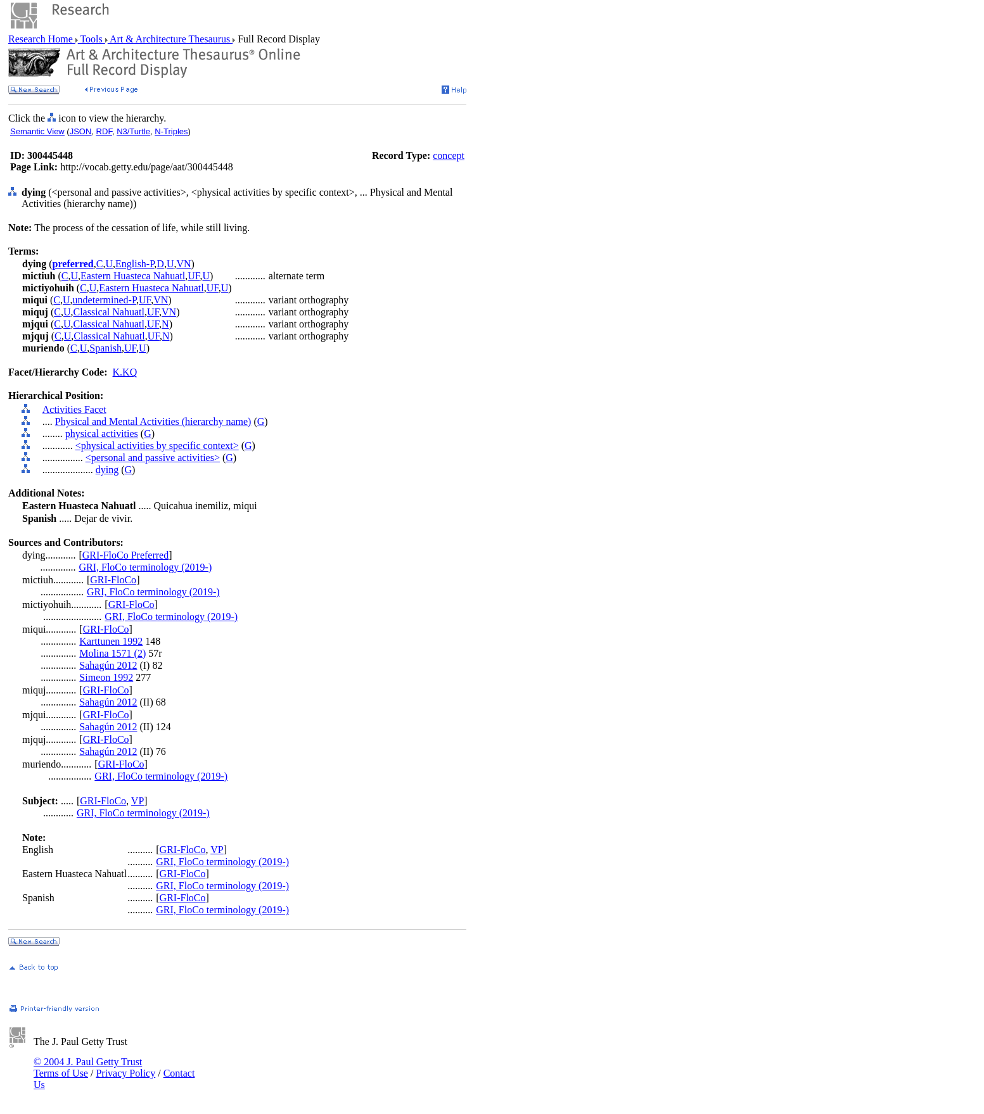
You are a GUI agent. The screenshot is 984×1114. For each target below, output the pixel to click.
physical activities (101, 433)
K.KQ (125, 372)
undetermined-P (104, 299)
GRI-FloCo (113, 579)
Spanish (105, 348)
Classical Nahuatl (108, 312)
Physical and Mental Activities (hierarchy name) (153, 421)
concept (448, 155)
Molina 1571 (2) (112, 653)
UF (194, 275)
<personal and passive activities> (153, 457)
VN (183, 263)
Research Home (41, 39)
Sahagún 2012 (108, 665)
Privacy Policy (125, 1073)
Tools (91, 39)
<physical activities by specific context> (157, 445)
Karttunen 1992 (111, 641)
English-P (134, 263)
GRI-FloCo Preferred (125, 555)
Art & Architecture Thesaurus (170, 39)
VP (137, 800)
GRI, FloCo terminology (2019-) (145, 567)
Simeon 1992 (106, 677)
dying (107, 469)
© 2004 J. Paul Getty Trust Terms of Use (88, 1067)
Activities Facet (74, 409)
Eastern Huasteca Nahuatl (132, 275)
